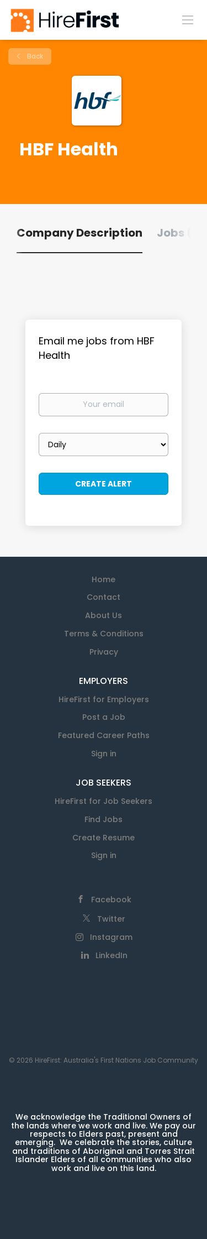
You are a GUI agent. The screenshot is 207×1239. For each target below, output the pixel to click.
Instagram (111, 937)
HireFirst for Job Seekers (103, 801)
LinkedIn (111, 955)
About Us (103, 615)
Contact (103, 597)
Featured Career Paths (104, 735)
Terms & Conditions (104, 633)
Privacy (103, 651)
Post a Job (103, 717)
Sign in (103, 753)
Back (34, 56)
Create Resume (103, 837)
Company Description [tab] (79, 233)
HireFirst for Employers (104, 699)
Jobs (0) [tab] (181, 233)
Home (103, 579)
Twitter (111, 918)
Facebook (111, 899)
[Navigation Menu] (187, 19)
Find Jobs (103, 819)
